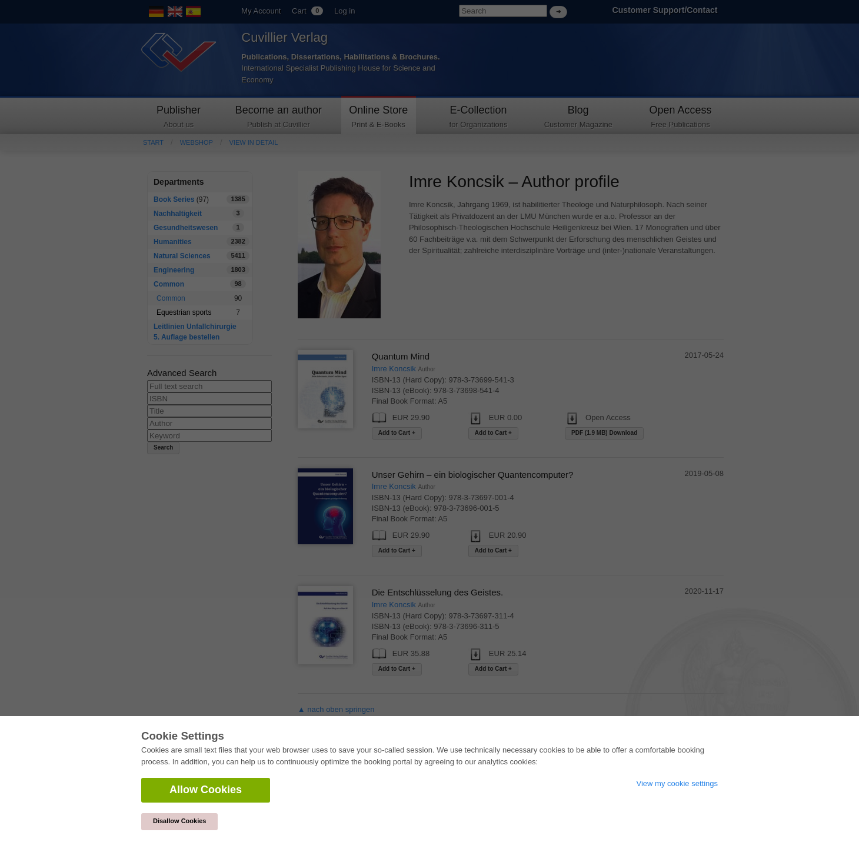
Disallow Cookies (179, 820)
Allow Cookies (205, 790)
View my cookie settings (677, 783)
